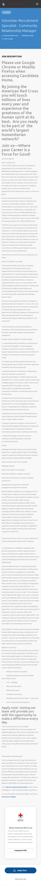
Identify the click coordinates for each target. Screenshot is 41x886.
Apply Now (22, 870)
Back (7, 12)
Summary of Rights (9, 797)
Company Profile (20, 850)
